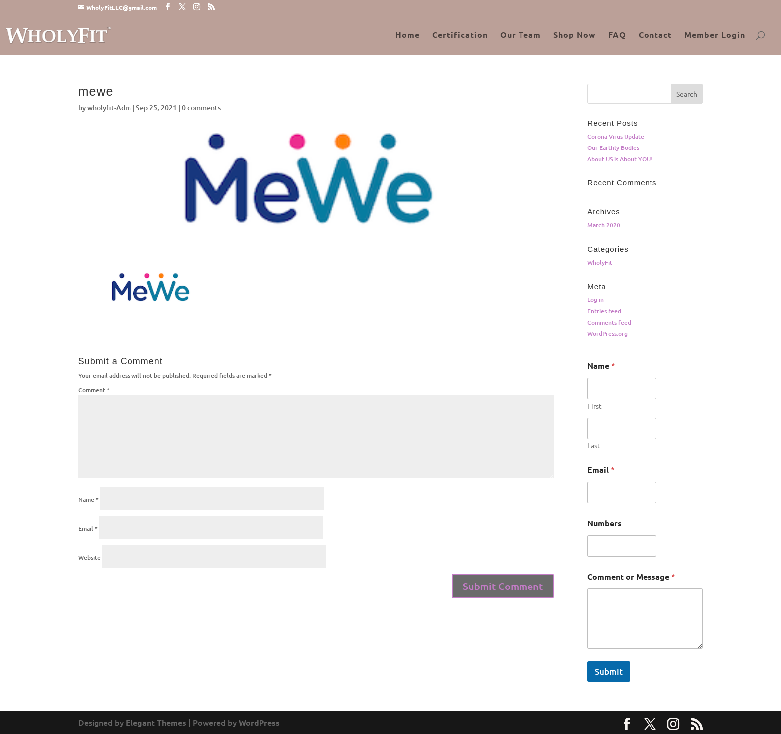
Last (593, 445)
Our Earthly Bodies (613, 148)
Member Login (714, 35)
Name (88, 499)
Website (89, 557)
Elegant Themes (156, 722)
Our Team (520, 35)
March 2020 (603, 225)
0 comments (201, 107)
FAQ (617, 35)
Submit (609, 671)
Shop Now (574, 35)
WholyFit (599, 262)
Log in (595, 299)
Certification (460, 35)
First (594, 406)
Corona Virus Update (615, 136)
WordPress (259, 722)
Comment (94, 390)
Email (88, 528)
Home (407, 35)
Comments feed (609, 322)
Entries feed (604, 311)
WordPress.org (607, 333)
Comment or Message (631, 576)
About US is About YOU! (619, 159)
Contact (655, 35)
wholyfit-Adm (109, 107)
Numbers (604, 523)
